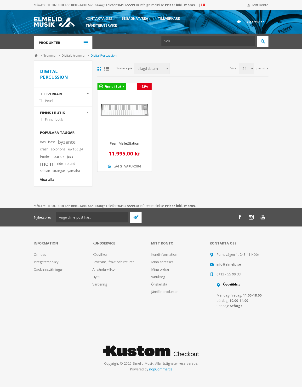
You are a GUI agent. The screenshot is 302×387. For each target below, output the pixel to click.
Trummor (50, 55)
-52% (144, 86)
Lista (106, 69)
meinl (47, 163)
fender (45, 156)
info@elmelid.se (152, 5)
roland (70, 163)
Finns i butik (52, 112)
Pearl (49, 100)
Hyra (96, 276)
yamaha (74, 170)
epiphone (58, 149)
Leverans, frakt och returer (113, 262)
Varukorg (158, 276)
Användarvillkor (104, 269)
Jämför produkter (164, 291)
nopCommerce (160, 369)
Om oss (40, 254)
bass (52, 142)
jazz (70, 156)
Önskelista (159, 284)
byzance (67, 142)
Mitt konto (260, 5)
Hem (36, 55)
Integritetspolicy (46, 262)
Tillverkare (51, 93)
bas (43, 142)
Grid (99, 69)
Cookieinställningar (48, 269)
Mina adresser (162, 262)
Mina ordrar (160, 269)
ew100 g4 (75, 149)
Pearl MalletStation (124, 143)
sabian (45, 170)
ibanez (58, 156)
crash (44, 149)
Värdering (99, 284)
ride (60, 163)
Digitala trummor (74, 55)
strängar (58, 170)
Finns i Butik (114, 86)
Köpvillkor (100, 254)
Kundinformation (164, 254)
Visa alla (47, 179)
